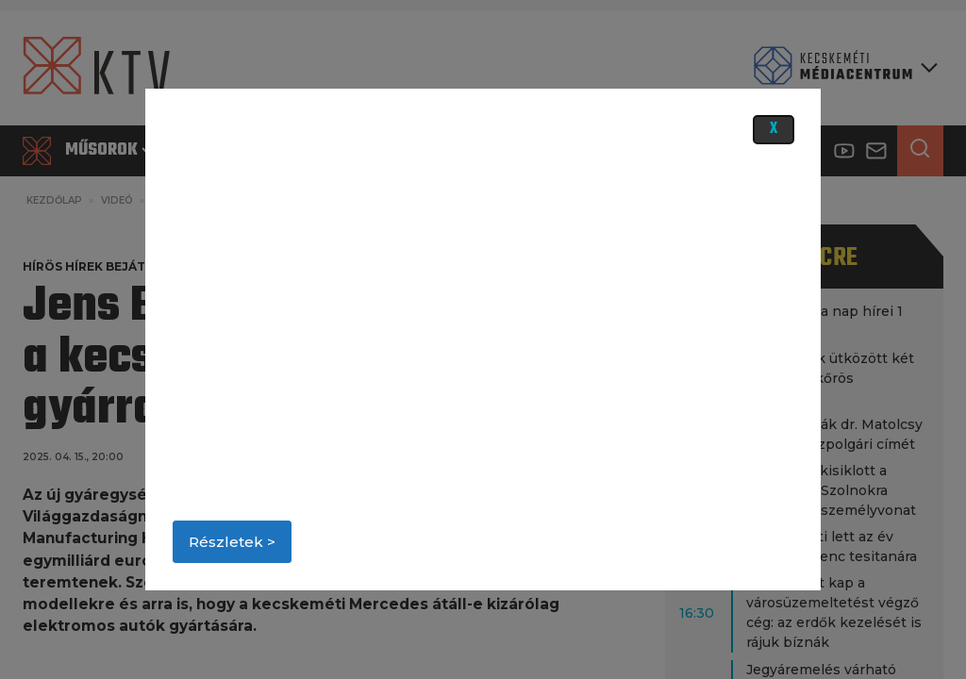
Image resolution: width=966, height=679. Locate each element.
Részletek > (232, 542)
